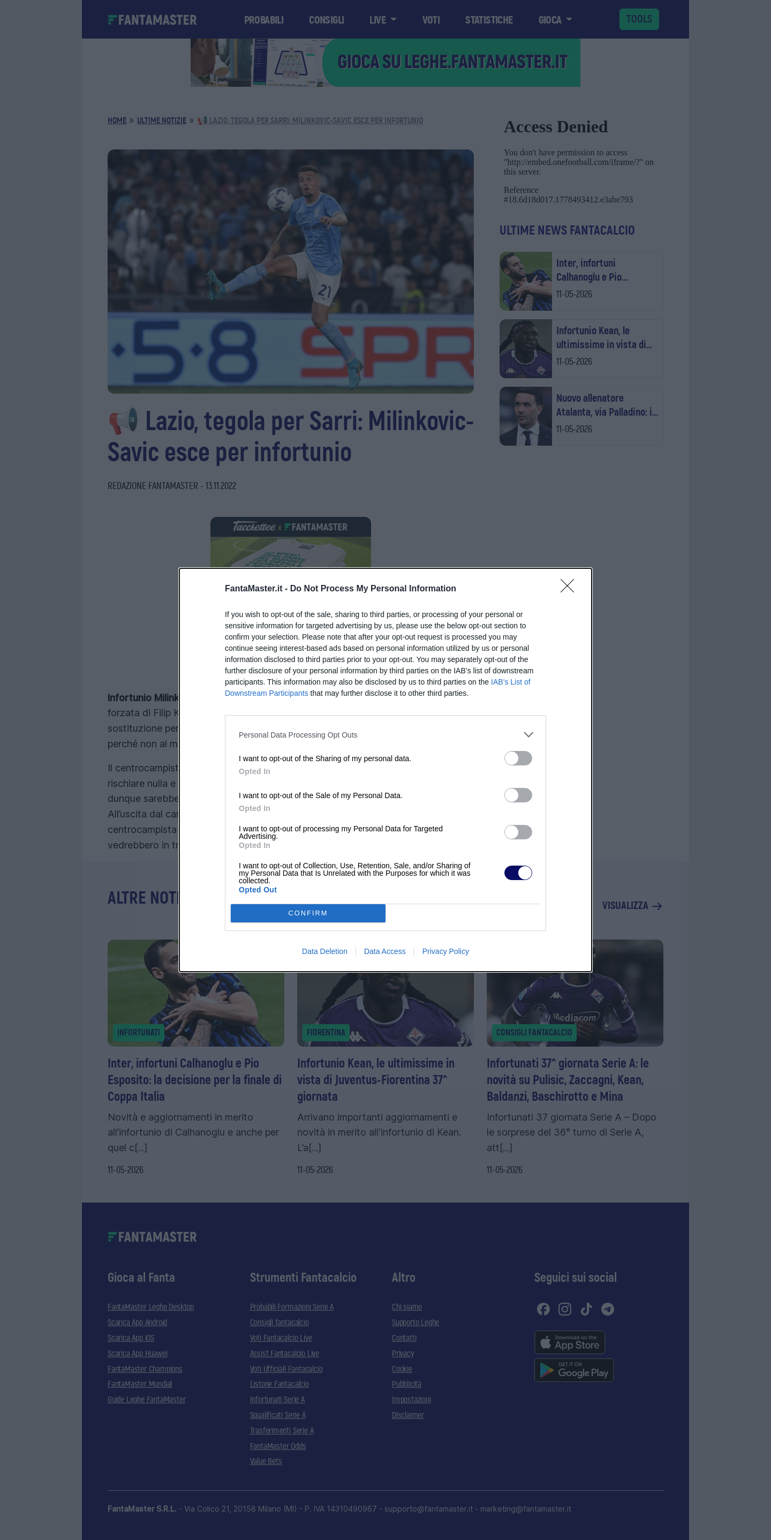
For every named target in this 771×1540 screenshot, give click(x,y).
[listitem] (385, 734)
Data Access (385, 951)
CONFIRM (308, 914)
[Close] (571, 589)
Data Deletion (324, 951)
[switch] (518, 758)
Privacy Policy (445, 951)
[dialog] (385, 770)
